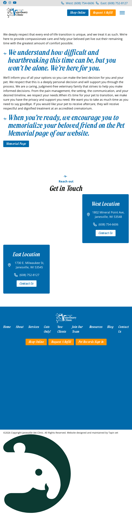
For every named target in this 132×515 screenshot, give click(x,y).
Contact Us (106, 233)
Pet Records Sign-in (91, 342)
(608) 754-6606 (108, 224)
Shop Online (78, 13)
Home (7, 327)
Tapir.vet (113, 432)
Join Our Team (77, 329)
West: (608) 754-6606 (80, 3)
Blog (110, 327)
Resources (95, 327)
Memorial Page (16, 144)
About (19, 327)
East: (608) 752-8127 (114, 3)
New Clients (61, 329)
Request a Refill (103, 13)
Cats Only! (47, 329)
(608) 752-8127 (29, 275)
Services (33, 327)
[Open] (122, 12)
